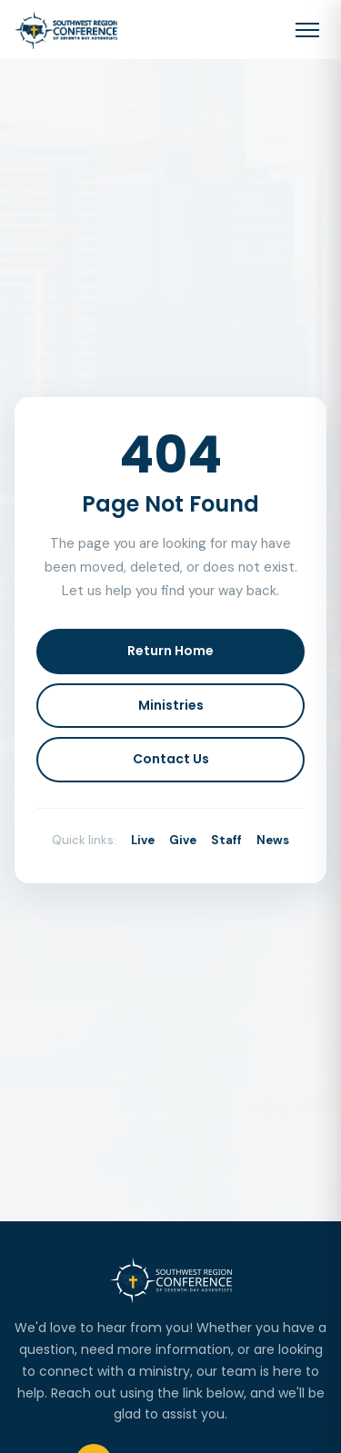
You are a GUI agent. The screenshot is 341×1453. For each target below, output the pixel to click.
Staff (226, 840)
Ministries (171, 705)
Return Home (170, 651)
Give (182, 840)
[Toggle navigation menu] (307, 30)
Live (143, 840)
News (272, 840)
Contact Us (171, 759)
